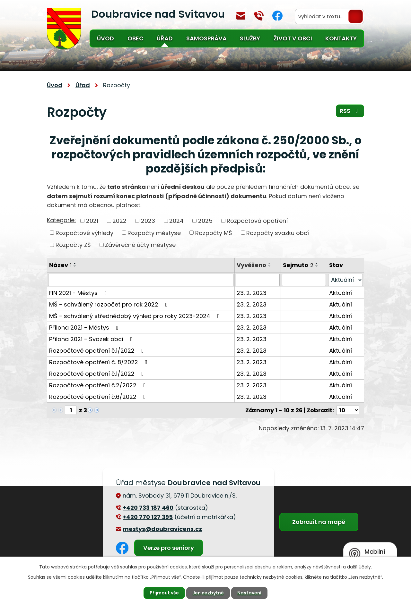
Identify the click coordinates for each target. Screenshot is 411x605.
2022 (119, 221)
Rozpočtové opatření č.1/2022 (97, 351)
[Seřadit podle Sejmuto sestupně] (316, 266)
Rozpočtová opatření (257, 221)
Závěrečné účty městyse (140, 245)
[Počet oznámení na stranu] (347, 410)
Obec (135, 38)
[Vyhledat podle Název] (140, 280)
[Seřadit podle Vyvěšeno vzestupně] (269, 263)
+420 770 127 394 (259, 16)
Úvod (105, 38)
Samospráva (206, 38)
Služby (250, 38)
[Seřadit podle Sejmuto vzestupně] (316, 263)
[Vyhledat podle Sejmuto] (304, 280)
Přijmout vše (164, 593)
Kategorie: (61, 220)
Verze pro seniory (168, 548)
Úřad (165, 38)
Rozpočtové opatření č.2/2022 (98, 385)
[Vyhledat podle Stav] (345, 280)
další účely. (359, 567)
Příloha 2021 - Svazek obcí (92, 339)
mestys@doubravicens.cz (240, 16)
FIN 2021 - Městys (79, 293)
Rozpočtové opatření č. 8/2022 (99, 362)
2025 (205, 221)
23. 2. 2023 (252, 293)
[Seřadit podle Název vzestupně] (75, 263)
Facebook (277, 16)
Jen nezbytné (208, 593)
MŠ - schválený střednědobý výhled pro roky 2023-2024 (135, 316)
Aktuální (340, 293)
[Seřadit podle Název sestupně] (75, 266)
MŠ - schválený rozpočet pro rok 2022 (109, 304)
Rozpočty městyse (154, 233)
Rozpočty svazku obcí (277, 233)
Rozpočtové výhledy (84, 233)
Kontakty (341, 38)
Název (60, 265)
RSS (350, 111)
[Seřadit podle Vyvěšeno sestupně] (269, 266)
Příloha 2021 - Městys (85, 328)
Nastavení (249, 593)
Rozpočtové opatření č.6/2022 (98, 397)
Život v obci (293, 38)
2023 (148, 221)
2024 (176, 221)
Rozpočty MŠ (213, 233)
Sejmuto (298, 265)
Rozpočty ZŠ (73, 245)
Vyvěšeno (251, 265)
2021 (92, 221)
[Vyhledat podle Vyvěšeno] (258, 280)
